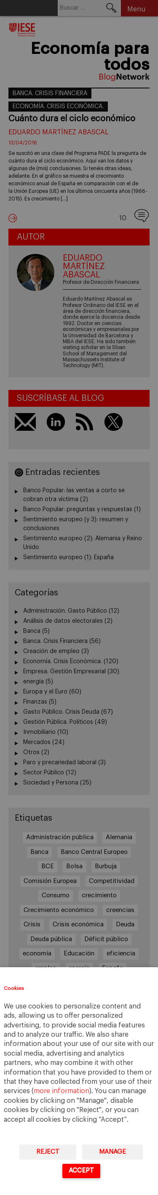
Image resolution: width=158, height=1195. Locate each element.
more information (61, 1091)
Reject (47, 1152)
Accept (81, 1170)
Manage (112, 1152)
